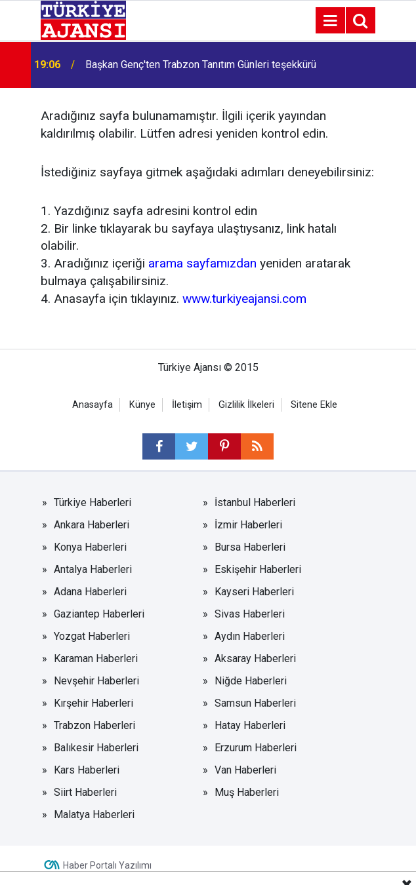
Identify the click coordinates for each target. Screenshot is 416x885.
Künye (142, 404)
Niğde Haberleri (251, 681)
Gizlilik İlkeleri (246, 404)
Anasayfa (92, 404)
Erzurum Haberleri (256, 747)
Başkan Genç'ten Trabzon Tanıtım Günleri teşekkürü (200, 64)
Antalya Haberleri (93, 569)
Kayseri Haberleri (254, 591)
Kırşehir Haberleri (93, 703)
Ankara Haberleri (91, 525)
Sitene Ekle (314, 404)
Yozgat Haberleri (92, 636)
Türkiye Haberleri (92, 502)
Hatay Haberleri (250, 725)
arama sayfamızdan (202, 263)
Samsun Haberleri (255, 703)
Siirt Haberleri (85, 792)
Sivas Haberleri (250, 614)
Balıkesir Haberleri (96, 747)
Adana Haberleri (90, 591)
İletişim (187, 404)
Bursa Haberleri (250, 547)
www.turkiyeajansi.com (244, 298)
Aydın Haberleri (250, 636)
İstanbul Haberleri (255, 502)
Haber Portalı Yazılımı (107, 865)
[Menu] (330, 21)
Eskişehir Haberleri (258, 569)
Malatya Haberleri (94, 814)
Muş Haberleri (247, 792)
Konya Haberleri (90, 547)
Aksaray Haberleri (255, 658)
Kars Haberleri (86, 770)
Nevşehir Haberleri (96, 681)
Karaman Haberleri (96, 658)
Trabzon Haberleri (94, 725)
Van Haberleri (245, 770)
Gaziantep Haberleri (99, 614)
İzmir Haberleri (248, 525)
